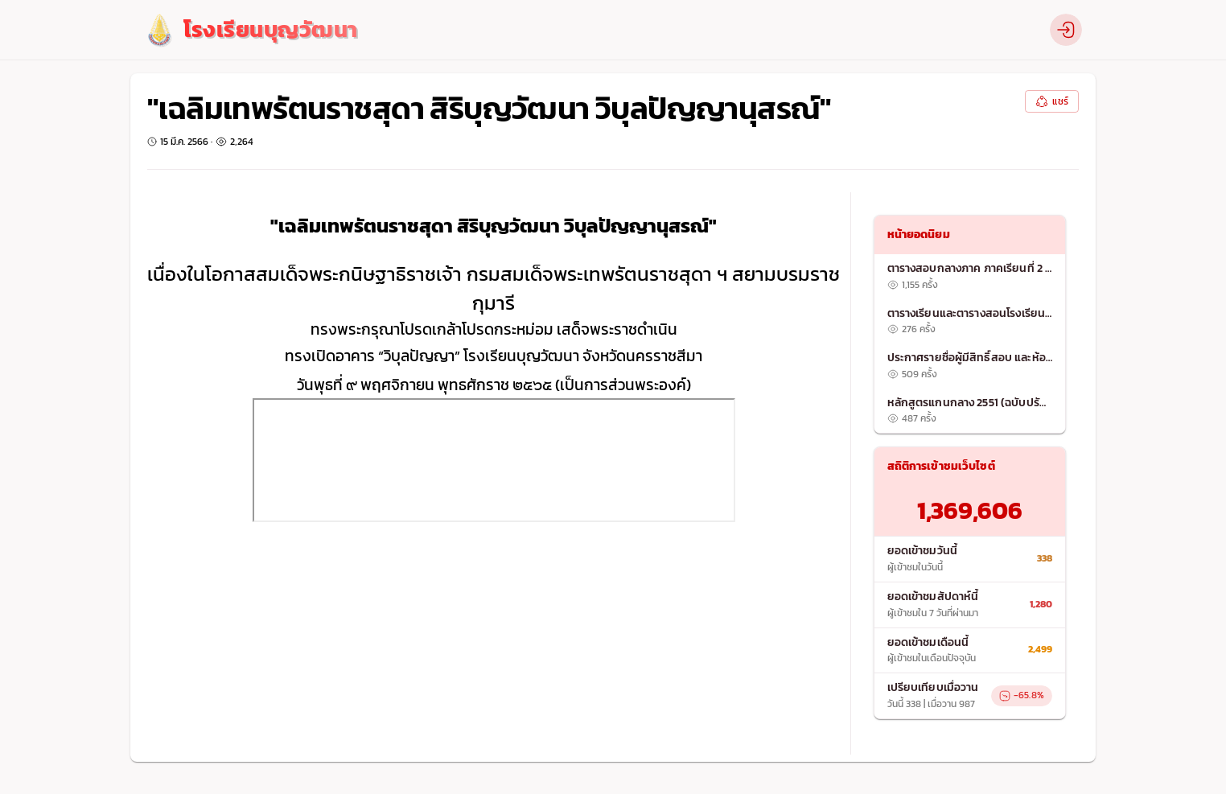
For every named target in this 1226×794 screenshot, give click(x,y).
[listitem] (970, 276)
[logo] (250, 30)
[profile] (1066, 30)
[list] (970, 343)
